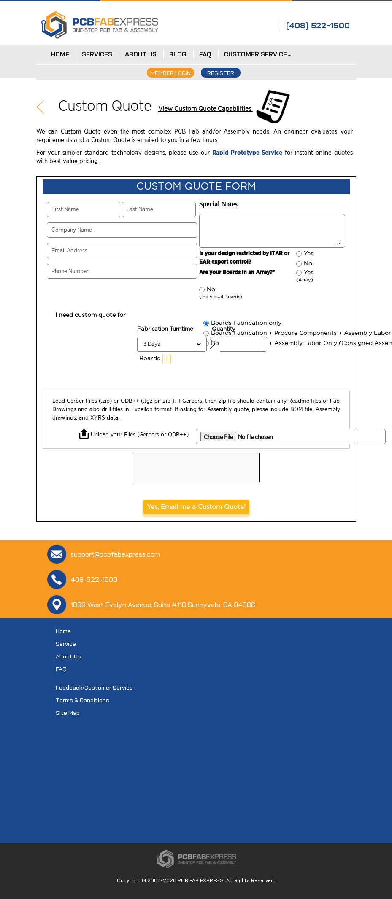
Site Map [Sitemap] (68, 713)
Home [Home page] (63, 631)
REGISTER (220, 73)
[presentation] (197, 469)
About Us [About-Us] (68, 656)
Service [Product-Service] (66, 643)
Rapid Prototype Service (247, 153)
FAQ (61, 669)
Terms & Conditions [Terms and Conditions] (82, 700)
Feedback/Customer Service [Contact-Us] (94, 687)
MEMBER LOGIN (170, 73)
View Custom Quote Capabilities (205, 108)
